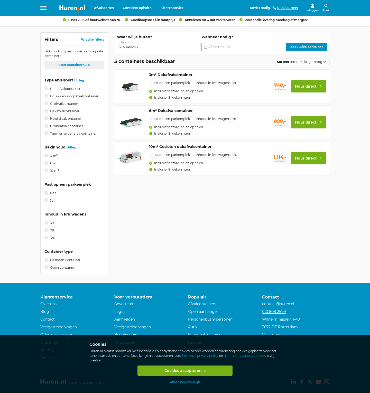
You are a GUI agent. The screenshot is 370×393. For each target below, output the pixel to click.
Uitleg (79, 82)
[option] (176, 93)
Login (119, 311)
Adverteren (124, 304)
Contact (47, 319)
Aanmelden (124, 319)
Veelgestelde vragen (58, 327)
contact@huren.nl (278, 304)
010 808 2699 (274, 311)
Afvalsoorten (104, 8)
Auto (192, 327)
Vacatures (271, 334)
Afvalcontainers (202, 304)
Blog (44, 311)
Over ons (48, 304)
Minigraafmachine (204, 334)
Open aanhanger (203, 311)
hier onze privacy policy (200, 356)
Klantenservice (172, 8)
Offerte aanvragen (56, 334)
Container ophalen (137, 8)
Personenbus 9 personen (210, 319)
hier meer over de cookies (244, 356)
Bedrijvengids (126, 334)
